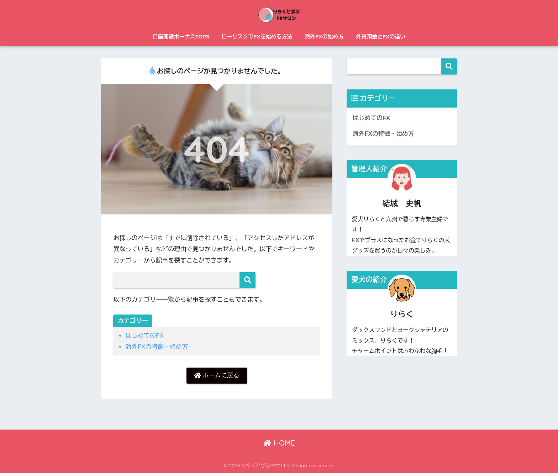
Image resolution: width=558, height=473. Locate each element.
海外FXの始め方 (324, 36)
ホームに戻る (216, 375)
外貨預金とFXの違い (380, 36)
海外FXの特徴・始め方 (156, 346)
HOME (279, 442)
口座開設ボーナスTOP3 (181, 36)
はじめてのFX (144, 335)
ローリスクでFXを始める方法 (256, 36)
